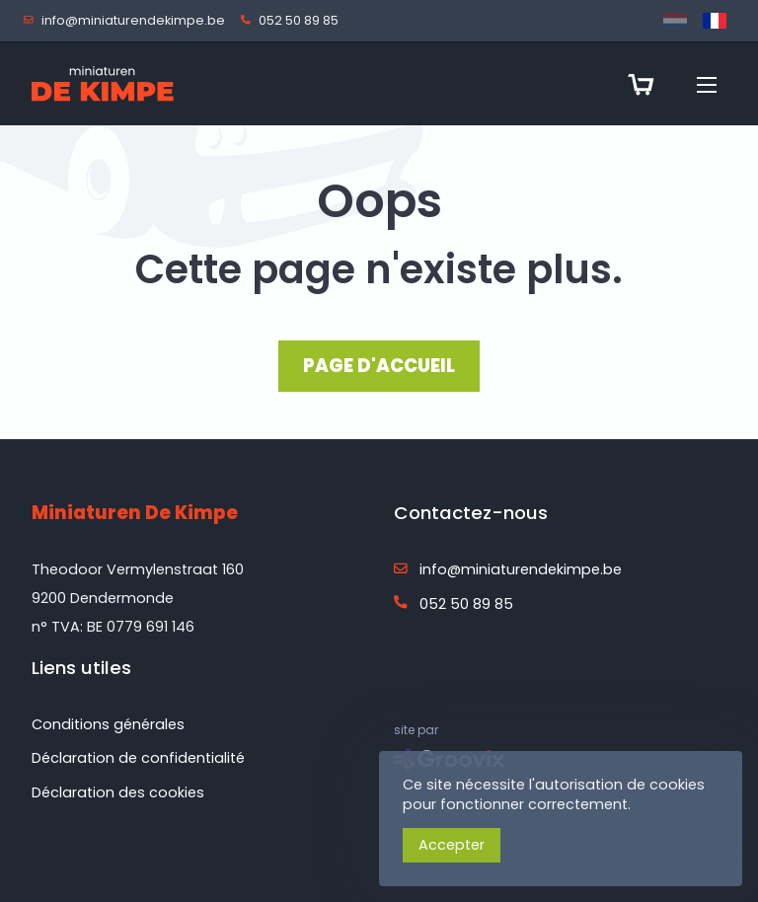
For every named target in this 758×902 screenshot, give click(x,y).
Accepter (451, 845)
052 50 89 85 (294, 21)
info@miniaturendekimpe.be (128, 21)
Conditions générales (108, 724)
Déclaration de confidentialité (138, 758)
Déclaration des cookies (118, 792)
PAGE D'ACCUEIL (379, 365)
